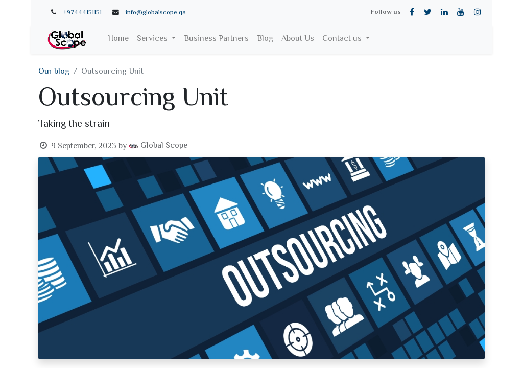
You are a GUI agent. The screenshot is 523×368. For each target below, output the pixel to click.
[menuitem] (118, 39)
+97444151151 (82, 13)
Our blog (53, 71)
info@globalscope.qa (156, 13)
